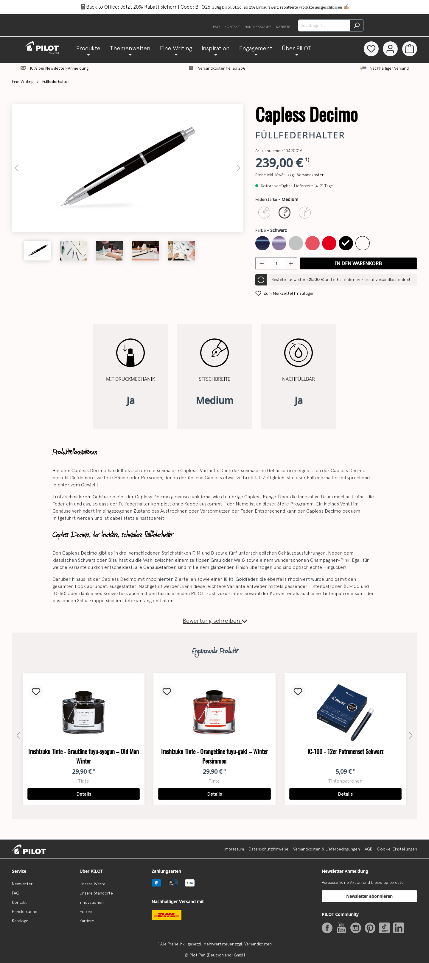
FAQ (216, 27)
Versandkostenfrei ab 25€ (221, 68)
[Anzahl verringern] (261, 263)
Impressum (234, 849)
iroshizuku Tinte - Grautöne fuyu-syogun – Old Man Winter (83, 756)
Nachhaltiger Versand (389, 68)
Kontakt (232, 27)
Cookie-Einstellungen (397, 849)
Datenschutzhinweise (268, 849)
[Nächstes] (238, 167)
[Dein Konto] (390, 48)
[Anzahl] (276, 263)
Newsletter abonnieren (369, 896)
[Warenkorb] (409, 48)
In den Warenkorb (358, 263)
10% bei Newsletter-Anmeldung (59, 68)
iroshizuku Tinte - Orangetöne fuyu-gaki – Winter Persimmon (214, 756)
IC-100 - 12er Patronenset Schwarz (345, 751)
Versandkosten (258, 944)
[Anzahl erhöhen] (291, 263)
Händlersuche (258, 27)
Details (83, 794)
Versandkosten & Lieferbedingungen (326, 849)
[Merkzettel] (370, 48)
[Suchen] (357, 25)
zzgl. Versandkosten (305, 174)
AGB (368, 849)
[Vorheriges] (16, 167)
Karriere (283, 27)
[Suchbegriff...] (324, 25)
